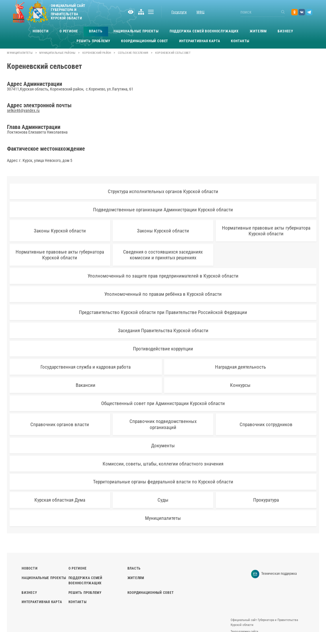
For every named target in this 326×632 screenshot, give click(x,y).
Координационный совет (144, 41)
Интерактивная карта (199, 41)
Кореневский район (96, 52)
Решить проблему (93, 41)
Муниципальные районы (57, 52)
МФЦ (200, 12)
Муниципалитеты (20, 52)
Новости (41, 31)
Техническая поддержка (274, 574)
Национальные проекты (136, 31)
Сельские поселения (133, 52)
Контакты (240, 41)
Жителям (258, 31)
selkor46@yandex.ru (23, 110)
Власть (96, 31)
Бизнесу (285, 31)
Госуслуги (179, 12)
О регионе (69, 31)
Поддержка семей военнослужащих (204, 31)
